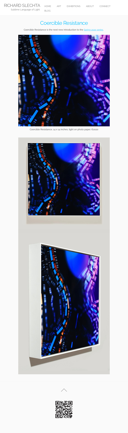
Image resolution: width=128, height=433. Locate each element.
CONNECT (105, 6)
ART (59, 6)
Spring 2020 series (93, 29)
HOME (47, 6)
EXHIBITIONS (73, 6)
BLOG (47, 10)
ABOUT (90, 6)
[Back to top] (64, 391)
